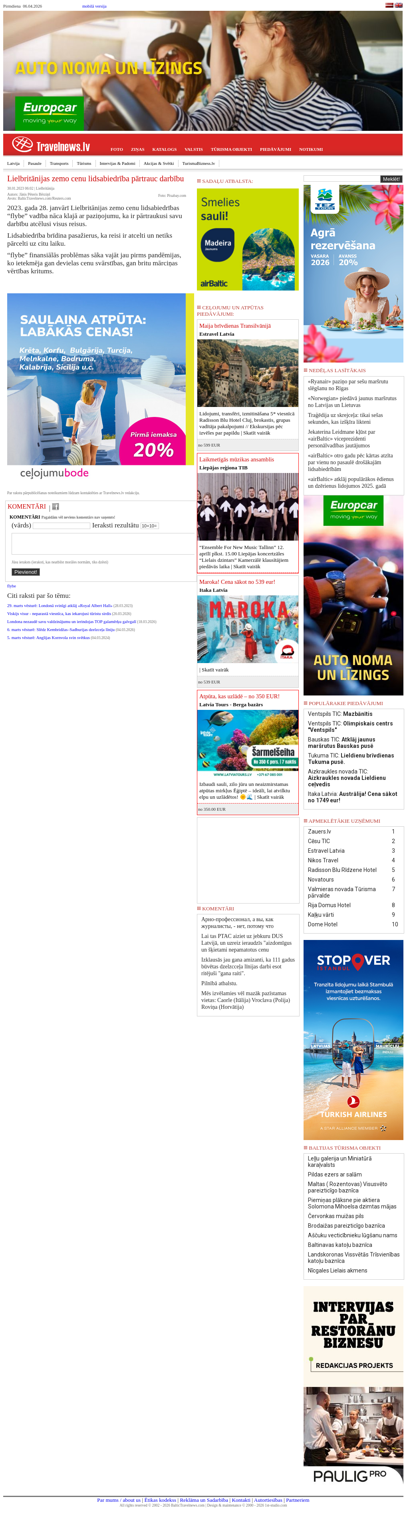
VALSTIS (194, 149)
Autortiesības (268, 1500)
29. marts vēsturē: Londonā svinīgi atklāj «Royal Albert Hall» (60, 610)
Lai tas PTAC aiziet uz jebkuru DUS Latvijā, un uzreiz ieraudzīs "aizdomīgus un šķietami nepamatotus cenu (246, 943)
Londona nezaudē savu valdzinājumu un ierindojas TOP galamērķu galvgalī (71, 626)
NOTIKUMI (311, 149)
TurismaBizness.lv (199, 163)
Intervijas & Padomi (117, 163)
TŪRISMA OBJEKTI (231, 149)
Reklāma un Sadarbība (204, 1500)
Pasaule (35, 163)
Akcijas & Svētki (159, 163)
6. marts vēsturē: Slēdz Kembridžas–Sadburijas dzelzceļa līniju (61, 634)
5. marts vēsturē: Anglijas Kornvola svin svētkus (48, 642)
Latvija (13, 163)
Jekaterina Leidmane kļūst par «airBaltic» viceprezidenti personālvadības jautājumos (341, 439)
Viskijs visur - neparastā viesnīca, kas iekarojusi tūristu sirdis (59, 618)
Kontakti (241, 1500)
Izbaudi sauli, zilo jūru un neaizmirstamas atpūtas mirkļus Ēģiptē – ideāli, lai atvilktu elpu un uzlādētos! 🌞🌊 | (244, 790)
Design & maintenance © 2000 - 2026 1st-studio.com (247, 1505)
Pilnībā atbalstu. (219, 983)
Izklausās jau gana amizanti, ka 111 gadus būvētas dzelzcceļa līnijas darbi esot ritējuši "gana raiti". (248, 966)
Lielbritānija (45, 188)
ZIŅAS (138, 149)
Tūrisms (84, 163)
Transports (59, 163)
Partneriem (297, 1500)
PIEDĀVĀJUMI (275, 149)
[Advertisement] (248, 858)
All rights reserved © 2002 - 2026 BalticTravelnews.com (162, 1505)
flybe (11, 591)
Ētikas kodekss (161, 1500)
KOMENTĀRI (27, 506)
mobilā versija (94, 6)
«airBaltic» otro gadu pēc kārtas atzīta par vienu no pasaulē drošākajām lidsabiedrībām (350, 462)
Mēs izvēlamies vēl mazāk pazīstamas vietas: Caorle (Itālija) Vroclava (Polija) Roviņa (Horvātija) (245, 1000)
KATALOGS (165, 149)
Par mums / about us (119, 1500)
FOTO (117, 149)
